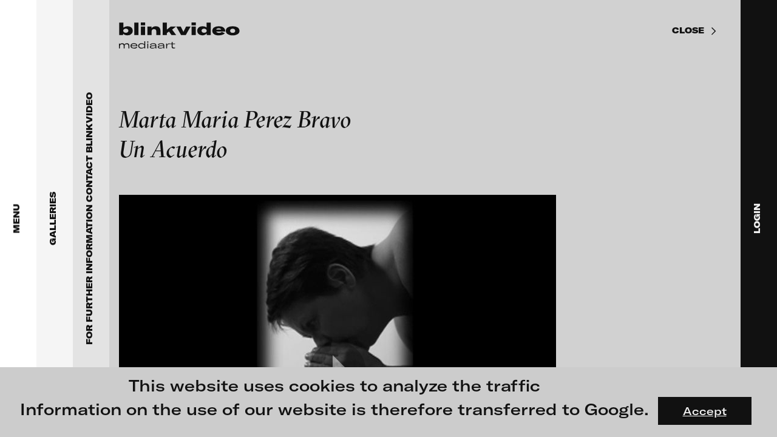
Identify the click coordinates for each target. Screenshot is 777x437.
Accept (705, 411)
